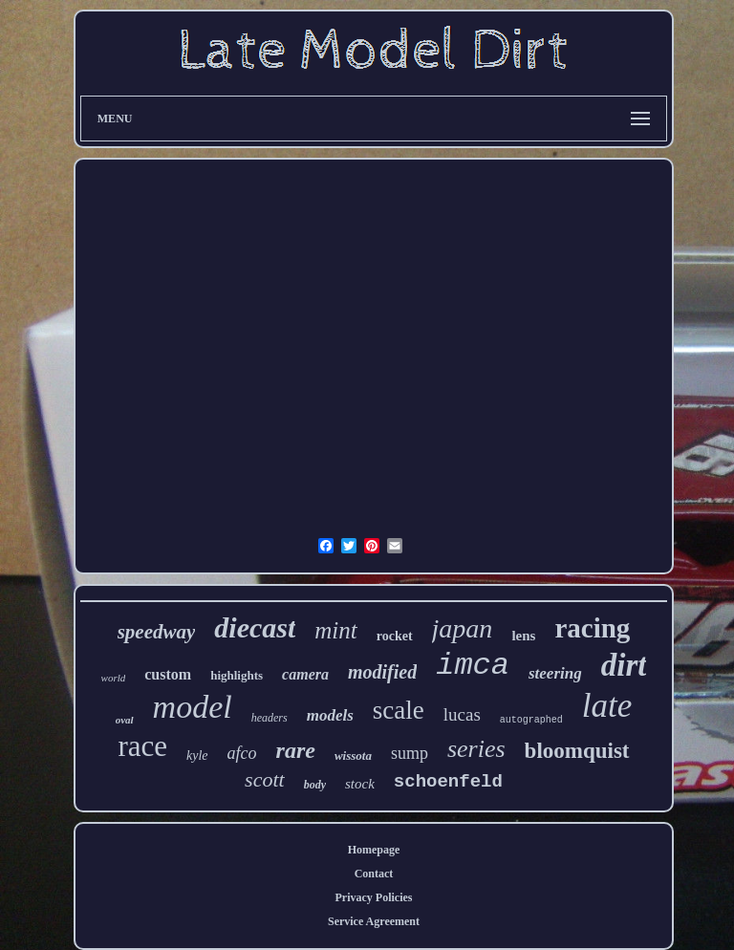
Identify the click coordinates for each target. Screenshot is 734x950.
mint (335, 630)
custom (167, 674)
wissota (353, 755)
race (142, 746)
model (192, 706)
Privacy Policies (374, 897)
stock (360, 783)
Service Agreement (374, 921)
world (113, 677)
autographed (531, 720)
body (315, 784)
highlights (236, 675)
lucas (462, 714)
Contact (374, 873)
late (607, 705)
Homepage (374, 849)
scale (398, 710)
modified (382, 671)
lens (523, 635)
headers (269, 717)
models (330, 715)
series (476, 749)
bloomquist (577, 751)
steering (555, 673)
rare (295, 750)
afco (242, 753)
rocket (395, 636)
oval (125, 719)
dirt (624, 665)
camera (305, 674)
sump (409, 753)
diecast (254, 627)
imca (472, 665)
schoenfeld (448, 781)
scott (265, 779)
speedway (157, 631)
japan (462, 628)
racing (592, 628)
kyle (197, 755)
